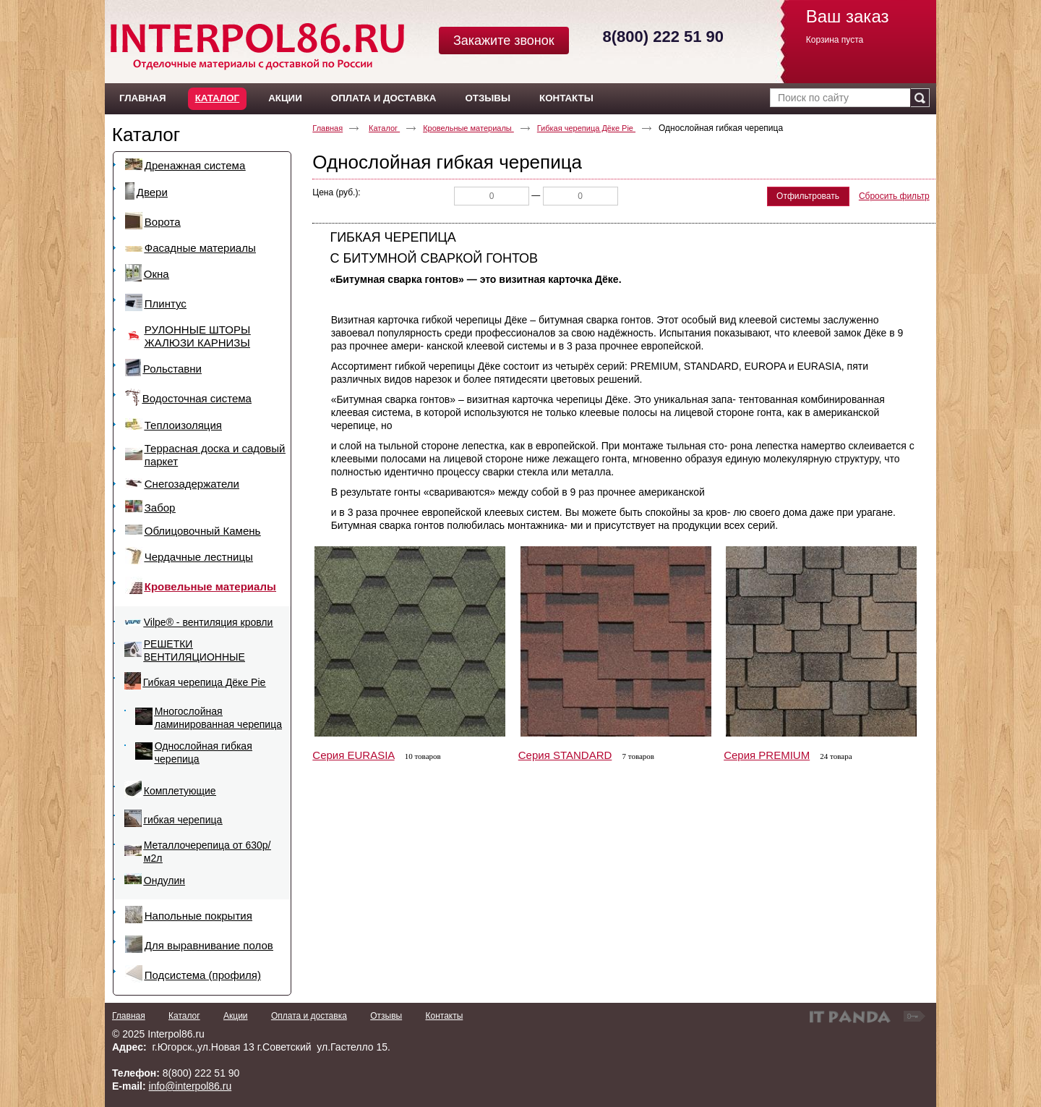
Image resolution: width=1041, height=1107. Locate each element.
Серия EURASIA (353, 755)
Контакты (444, 1016)
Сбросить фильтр (894, 196)
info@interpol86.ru (190, 1086)
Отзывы (386, 1016)
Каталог (217, 98)
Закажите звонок (503, 40)
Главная (327, 128)
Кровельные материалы (468, 128)
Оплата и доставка (309, 1016)
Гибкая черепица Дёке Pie (586, 128)
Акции (235, 1016)
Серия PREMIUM (767, 755)
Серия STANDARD (565, 755)
